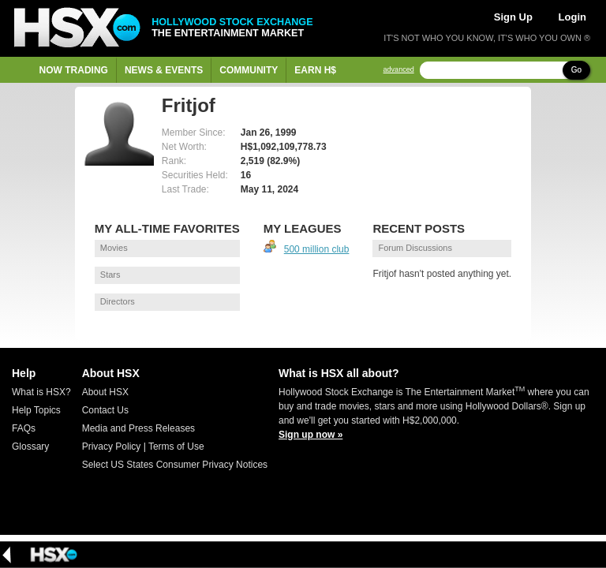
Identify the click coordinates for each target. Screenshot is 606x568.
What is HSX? (41, 392)
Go (576, 69)
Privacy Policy (111, 446)
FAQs (24, 428)
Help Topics (36, 410)
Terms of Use (176, 446)
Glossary (30, 446)
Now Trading (73, 70)
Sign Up (513, 17)
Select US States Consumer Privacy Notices (174, 464)
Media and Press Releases (138, 428)
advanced (398, 69)
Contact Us (105, 410)
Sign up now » (310, 434)
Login (572, 17)
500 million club (317, 249)
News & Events (164, 70)
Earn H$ (315, 70)
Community (248, 70)
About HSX (105, 392)
